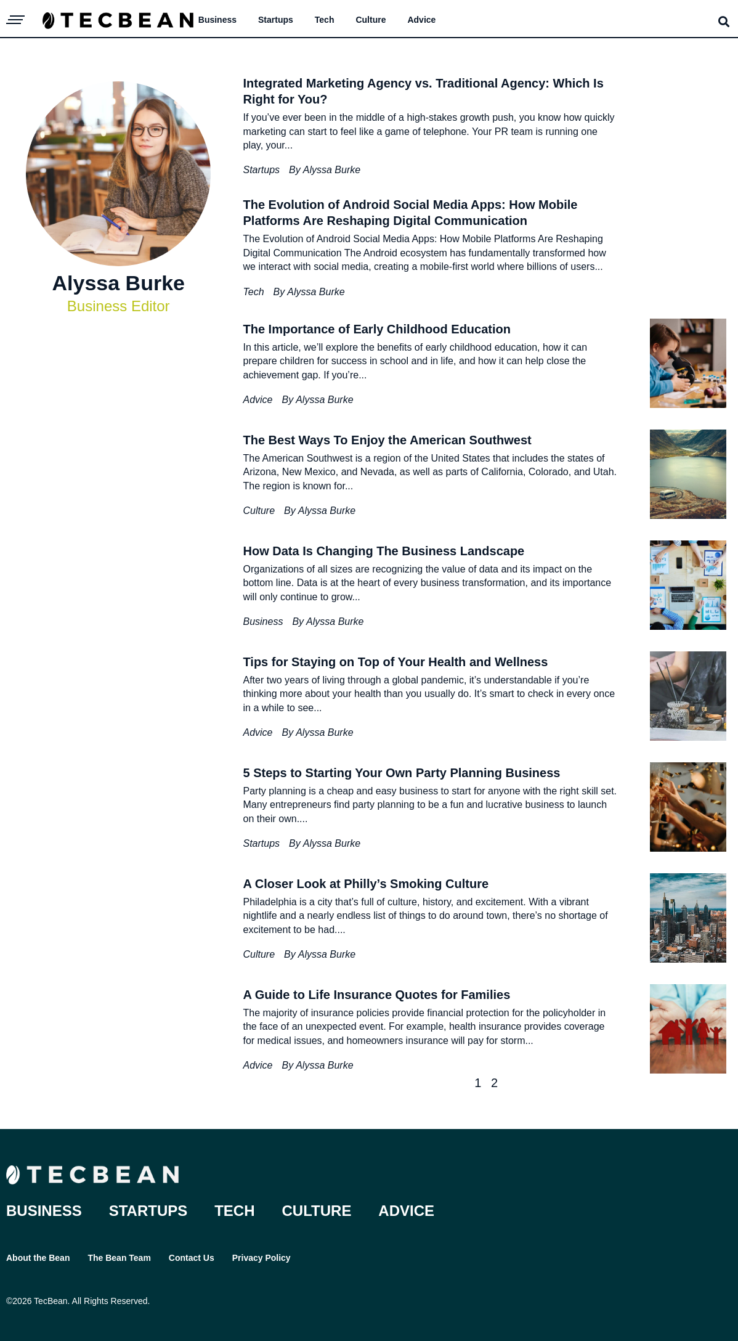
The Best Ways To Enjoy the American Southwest (387, 440)
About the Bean (38, 1258)
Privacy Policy (261, 1258)
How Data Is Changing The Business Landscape (383, 551)
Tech (325, 20)
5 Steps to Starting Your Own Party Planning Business (401, 773)
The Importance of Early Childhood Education (376, 329)
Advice (421, 20)
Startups (275, 20)
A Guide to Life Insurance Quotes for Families (376, 994)
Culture (370, 20)
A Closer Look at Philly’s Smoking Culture (366, 884)
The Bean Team (118, 1258)
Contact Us (191, 1258)
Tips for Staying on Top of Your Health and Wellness (395, 662)
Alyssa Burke (331, 170)
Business (217, 20)
